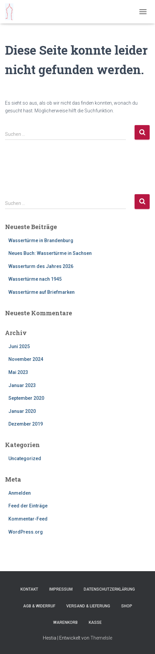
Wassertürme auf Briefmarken (41, 292)
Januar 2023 (22, 385)
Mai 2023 (18, 372)
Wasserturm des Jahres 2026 (40, 266)
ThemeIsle (101, 638)
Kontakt (29, 589)
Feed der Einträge (28, 505)
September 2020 (26, 398)
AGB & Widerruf (39, 606)
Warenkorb (65, 622)
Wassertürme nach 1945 (35, 279)
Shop (126, 606)
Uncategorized (24, 458)
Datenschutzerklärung (109, 589)
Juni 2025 (19, 346)
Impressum (61, 589)
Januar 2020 (22, 411)
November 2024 (25, 359)
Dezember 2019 (25, 424)
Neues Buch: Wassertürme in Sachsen (50, 253)
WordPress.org (25, 532)
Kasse (95, 622)
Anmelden (19, 493)
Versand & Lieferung (88, 606)
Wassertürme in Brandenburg (40, 240)
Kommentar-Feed (28, 519)
